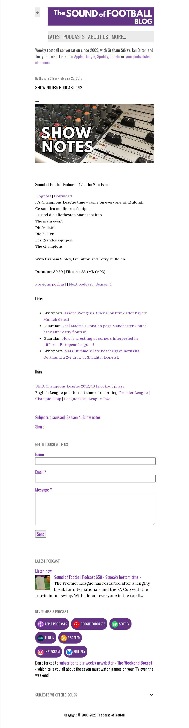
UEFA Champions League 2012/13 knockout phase (79, 386)
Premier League (133, 392)
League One (75, 398)
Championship (48, 398)
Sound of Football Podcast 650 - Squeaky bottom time (96, 577)
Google (89, 56)
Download (63, 196)
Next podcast (81, 284)
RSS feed (70, 637)
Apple (78, 56)
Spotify (102, 56)
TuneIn (115, 56)
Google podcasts (89, 623)
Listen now (43, 571)
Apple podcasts (52, 623)
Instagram (48, 651)
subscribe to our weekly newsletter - (105, 663)
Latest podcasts (66, 37)
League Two (99, 398)
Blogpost (43, 196)
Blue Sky (75, 651)
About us (98, 37)
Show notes (92, 417)
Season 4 (104, 284)
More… (119, 37)
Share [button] (39, 427)
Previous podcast (50, 284)
